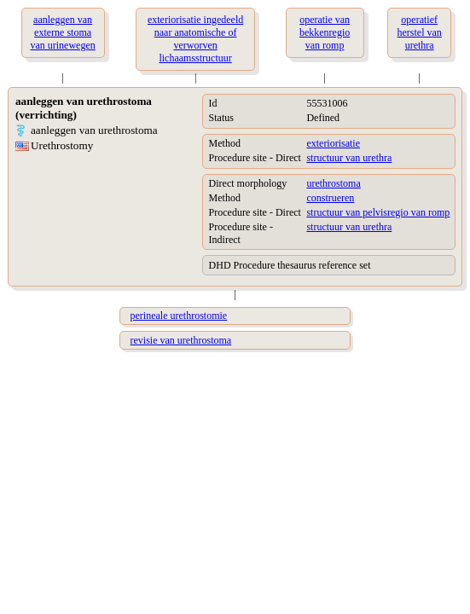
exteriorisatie (333, 143)
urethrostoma (333, 183)
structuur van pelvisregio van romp (378, 212)
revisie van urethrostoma (181, 340)
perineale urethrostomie (179, 315)
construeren (330, 198)
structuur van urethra (349, 158)
